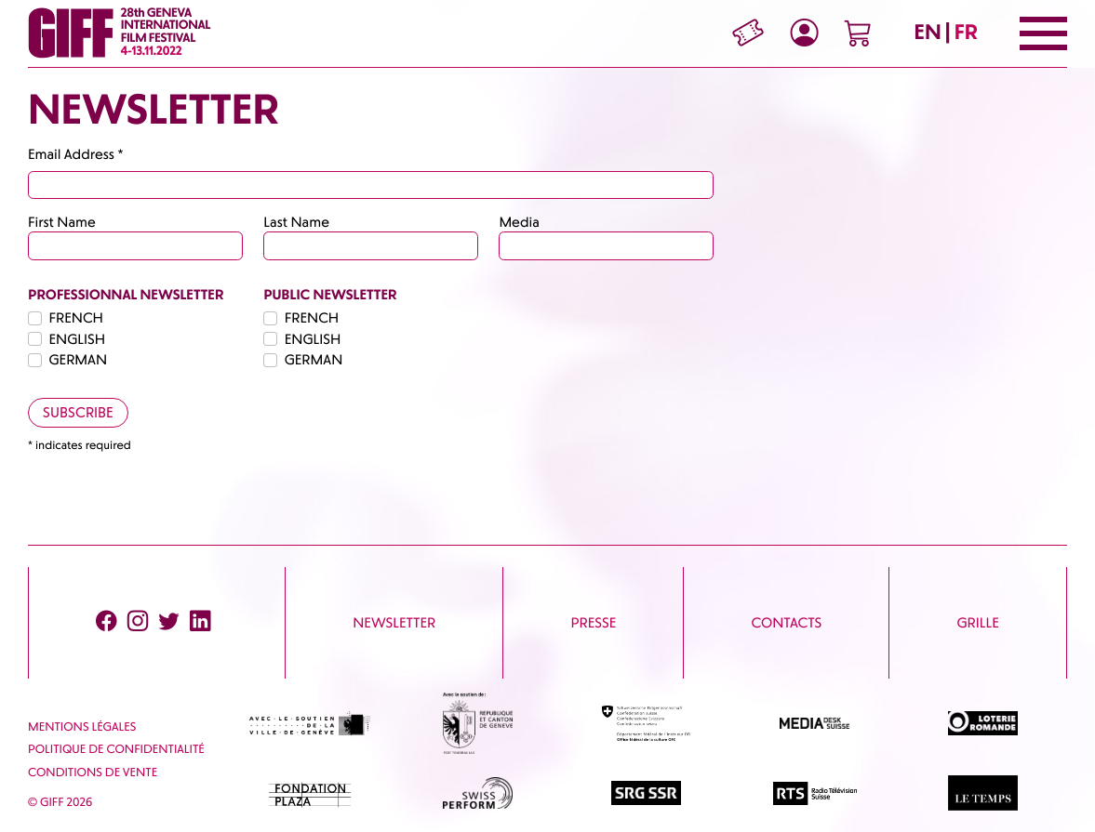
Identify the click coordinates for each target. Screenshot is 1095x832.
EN (928, 32)
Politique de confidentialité (116, 750)
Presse (594, 622)
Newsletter (394, 622)
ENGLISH (77, 339)
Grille (977, 622)
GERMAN (78, 359)
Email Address (76, 154)
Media (519, 222)
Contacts (786, 622)
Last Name (296, 222)
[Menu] (1043, 33)
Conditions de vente (92, 773)
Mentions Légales (82, 727)
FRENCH (76, 318)
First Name (62, 222)
